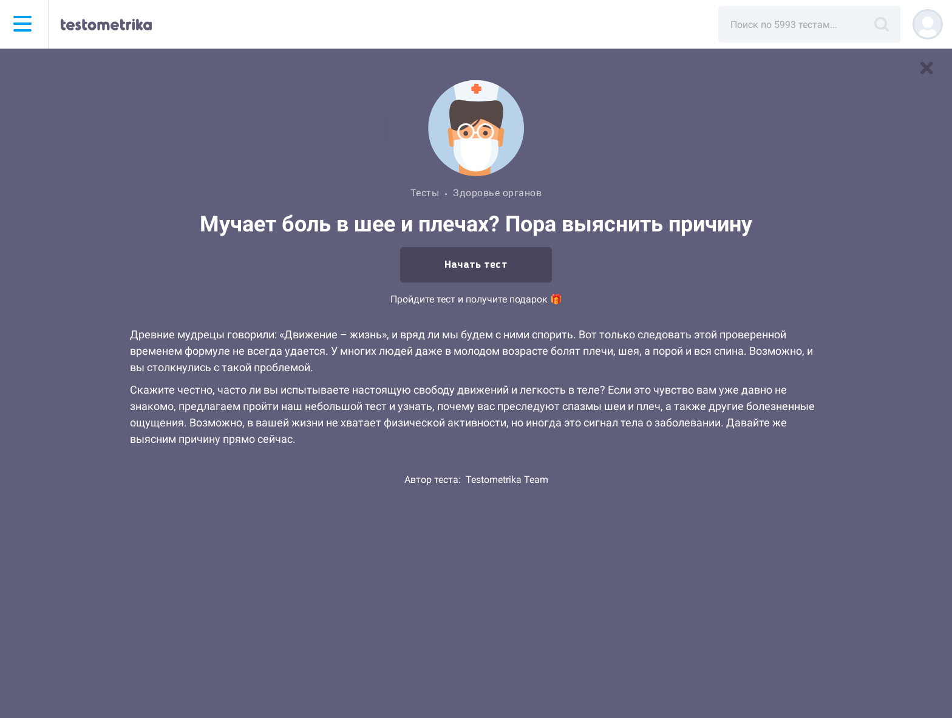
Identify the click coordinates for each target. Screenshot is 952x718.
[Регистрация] (928, 24)
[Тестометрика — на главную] (106, 24)
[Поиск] (881, 24)
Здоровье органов (497, 193)
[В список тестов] (926, 68)
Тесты (425, 193)
